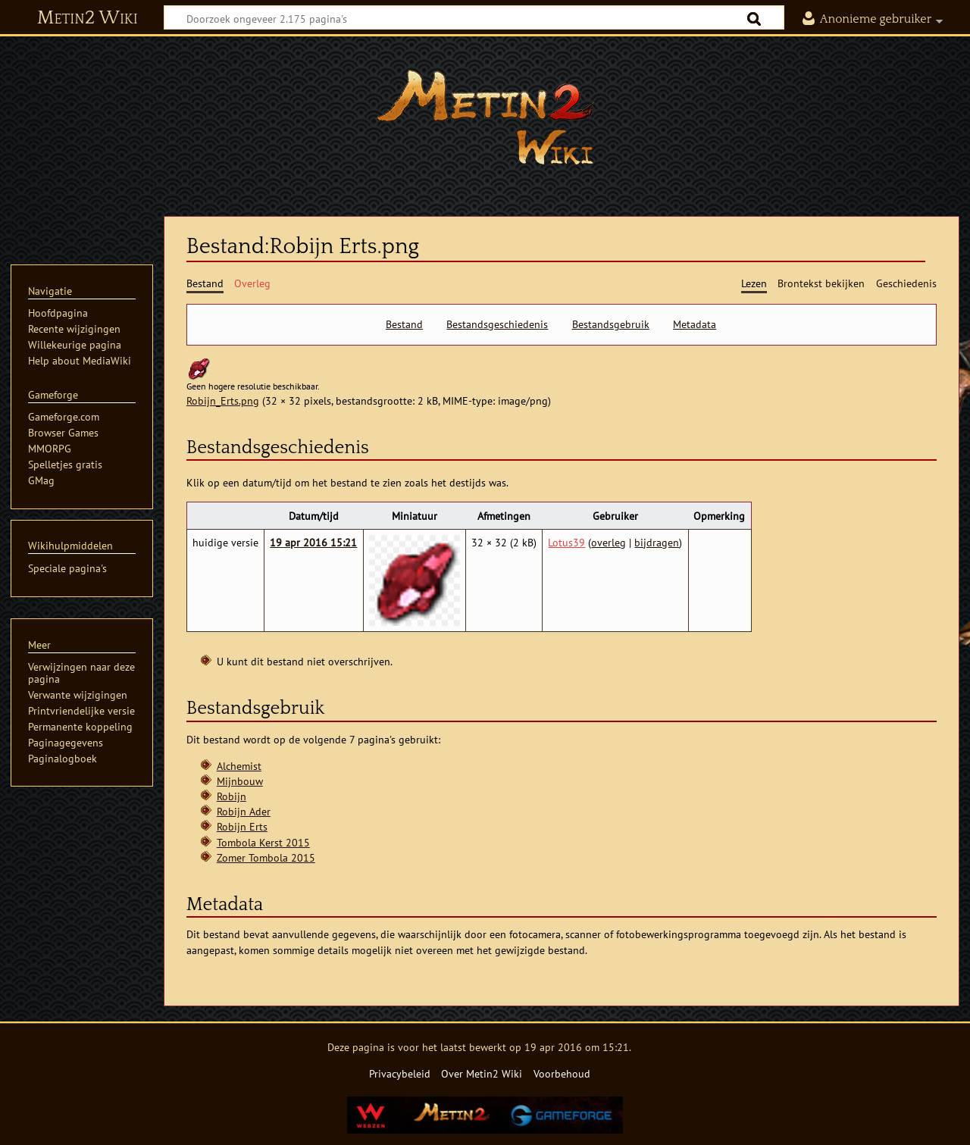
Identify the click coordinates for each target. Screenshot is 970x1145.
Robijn (231, 796)
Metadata (694, 324)
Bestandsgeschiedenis (497, 324)
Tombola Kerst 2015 (263, 842)
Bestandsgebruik (610, 324)
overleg (608, 542)
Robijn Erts (242, 826)
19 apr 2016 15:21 (313, 542)
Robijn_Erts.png (222, 400)
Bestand (404, 324)
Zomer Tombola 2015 (266, 857)
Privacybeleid (399, 1073)
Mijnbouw (240, 781)
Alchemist (239, 766)
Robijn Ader (244, 811)
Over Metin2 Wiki (481, 1073)
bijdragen (656, 542)
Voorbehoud (562, 1073)
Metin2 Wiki (87, 18)
